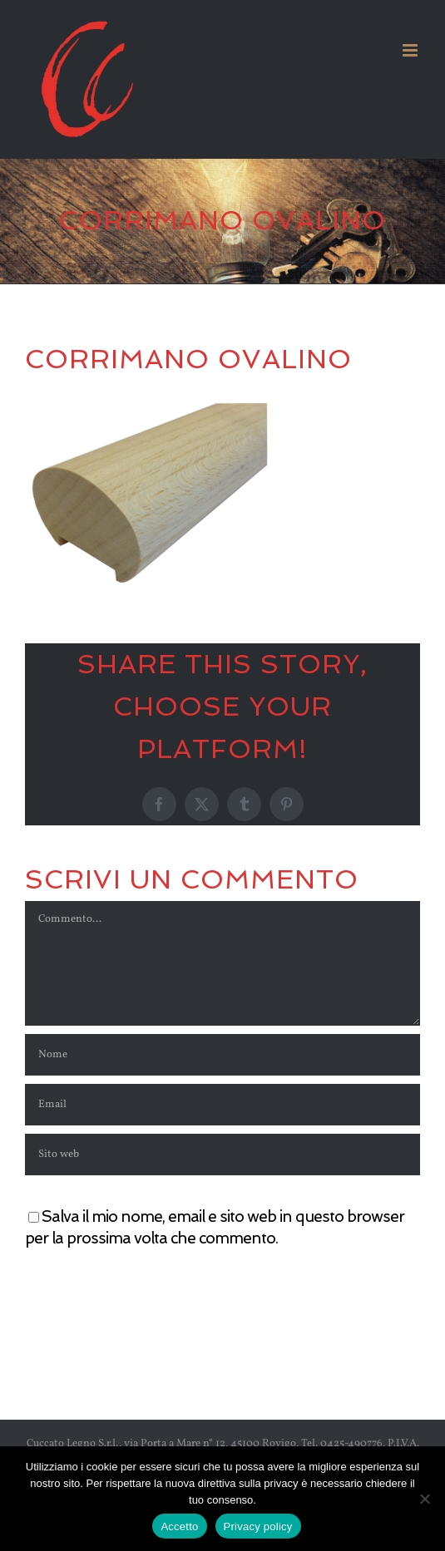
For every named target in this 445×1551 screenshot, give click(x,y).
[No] (424, 1498)
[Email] (222, 1104)
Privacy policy (258, 1526)
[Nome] (222, 1055)
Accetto (179, 1526)
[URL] (222, 1154)
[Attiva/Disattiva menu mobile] (411, 50)
